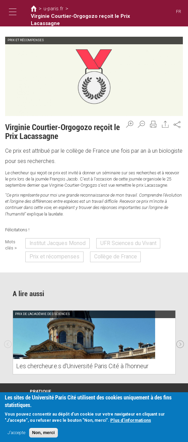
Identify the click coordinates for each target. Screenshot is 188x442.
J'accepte (16, 432)
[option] (94, 337)
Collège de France (101, 253)
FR (179, 12)
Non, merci (43, 432)
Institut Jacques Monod (54, 242)
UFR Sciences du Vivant (113, 242)
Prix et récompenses (51, 253)
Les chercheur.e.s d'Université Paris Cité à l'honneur (71, 362)
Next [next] (180, 337)
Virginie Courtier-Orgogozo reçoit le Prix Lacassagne (84, 17)
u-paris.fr (50, 9)
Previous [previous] (8, 337)
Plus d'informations (130, 420)
